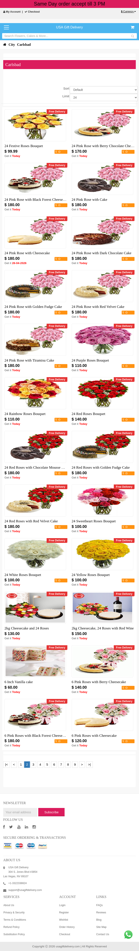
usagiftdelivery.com (68, 946)
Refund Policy (11, 927)
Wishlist (63, 919)
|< (6, 764)
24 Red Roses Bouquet (88, 414)
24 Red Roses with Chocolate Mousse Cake (36, 467)
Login (62, 905)
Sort (66, 88)
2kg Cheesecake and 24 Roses (26, 628)
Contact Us (102, 934)
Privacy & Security (14, 912)
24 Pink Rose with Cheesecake (27, 253)
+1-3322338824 (17, 883)
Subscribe (51, 812)
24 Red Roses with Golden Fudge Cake (101, 467)
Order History (67, 927)
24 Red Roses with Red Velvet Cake (31, 521)
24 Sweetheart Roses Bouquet (94, 521)
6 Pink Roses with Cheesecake (94, 736)
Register (64, 912)
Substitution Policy (14, 934)
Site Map (101, 927)
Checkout (32, 11)
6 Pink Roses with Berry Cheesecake (99, 682)
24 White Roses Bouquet (22, 575)
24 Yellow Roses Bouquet (91, 575)
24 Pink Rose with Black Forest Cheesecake (37, 200)
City (12, 44)
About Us (8, 905)
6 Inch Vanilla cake (18, 682)
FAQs (99, 905)
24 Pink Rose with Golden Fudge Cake (33, 307)
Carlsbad (24, 44)
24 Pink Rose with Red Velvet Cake (98, 307)
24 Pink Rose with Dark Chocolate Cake (101, 253)
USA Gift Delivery (69, 27)
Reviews (101, 912)
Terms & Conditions (14, 919)
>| (89, 764)
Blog (98, 919)
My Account (12, 11)
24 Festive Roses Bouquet (23, 146)
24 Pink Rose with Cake (89, 200)
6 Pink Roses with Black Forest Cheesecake (36, 736)
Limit (65, 96)
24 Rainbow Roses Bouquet (25, 414)
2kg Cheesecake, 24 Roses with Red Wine (103, 628)
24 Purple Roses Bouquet (90, 360)
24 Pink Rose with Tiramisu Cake (29, 360)
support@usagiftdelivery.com (25, 890)
